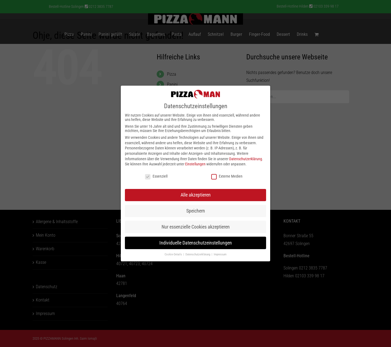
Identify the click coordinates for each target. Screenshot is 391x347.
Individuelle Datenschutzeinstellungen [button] (195, 243)
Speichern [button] (195, 211)
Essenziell (156, 176)
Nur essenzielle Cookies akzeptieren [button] (196, 227)
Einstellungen (195, 164)
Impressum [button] (220, 254)
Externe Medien (226, 176)
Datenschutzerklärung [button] (198, 254)
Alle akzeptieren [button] (196, 195)
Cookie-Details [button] (174, 254)
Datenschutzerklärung (245, 159)
